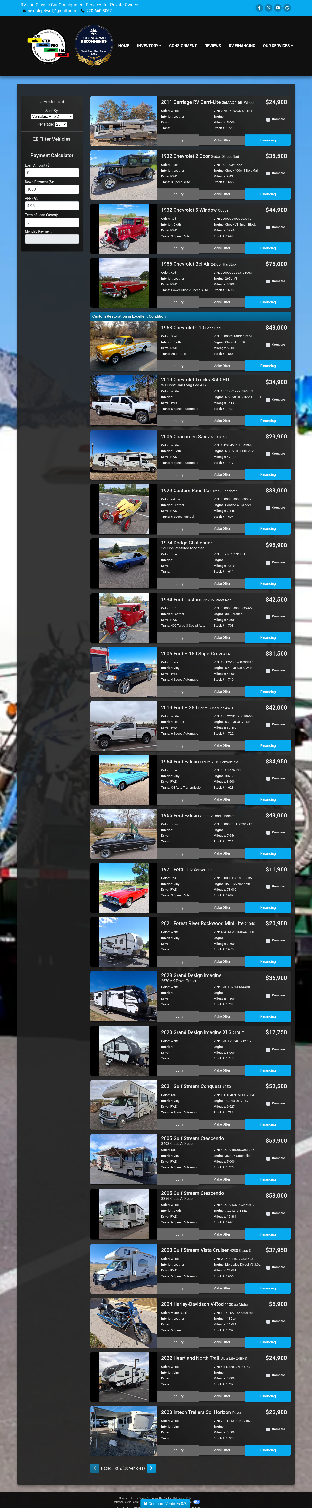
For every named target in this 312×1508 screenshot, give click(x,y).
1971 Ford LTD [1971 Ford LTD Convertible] (186, 867)
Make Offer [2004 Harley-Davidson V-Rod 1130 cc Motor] (222, 1335)
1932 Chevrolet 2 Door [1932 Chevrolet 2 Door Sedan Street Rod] (200, 156)
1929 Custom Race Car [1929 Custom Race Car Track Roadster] (199, 489)
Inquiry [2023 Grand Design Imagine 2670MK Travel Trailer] (178, 1013)
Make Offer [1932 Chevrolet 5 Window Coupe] (222, 247)
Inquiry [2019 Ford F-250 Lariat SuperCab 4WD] (178, 742)
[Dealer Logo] (48, 46)
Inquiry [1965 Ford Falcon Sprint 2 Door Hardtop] (178, 850)
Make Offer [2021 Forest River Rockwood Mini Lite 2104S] (222, 958)
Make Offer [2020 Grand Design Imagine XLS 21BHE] (222, 1066)
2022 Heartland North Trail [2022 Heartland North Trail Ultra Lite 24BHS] (204, 1352)
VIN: (217, 111)
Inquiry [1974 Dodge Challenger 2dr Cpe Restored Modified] (178, 581)
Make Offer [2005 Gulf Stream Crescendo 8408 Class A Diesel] (222, 1174)
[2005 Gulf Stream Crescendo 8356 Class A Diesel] (123, 1208)
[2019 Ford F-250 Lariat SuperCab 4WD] (123, 723)
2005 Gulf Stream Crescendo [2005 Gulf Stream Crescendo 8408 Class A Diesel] (192, 1136)
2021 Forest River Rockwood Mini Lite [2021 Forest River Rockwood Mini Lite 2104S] (208, 921)
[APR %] (52, 205)
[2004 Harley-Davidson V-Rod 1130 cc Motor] (123, 1316)
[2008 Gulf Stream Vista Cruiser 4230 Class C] (123, 1262)
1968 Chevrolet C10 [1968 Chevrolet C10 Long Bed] (191, 327)
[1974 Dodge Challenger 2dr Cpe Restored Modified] (123, 561)
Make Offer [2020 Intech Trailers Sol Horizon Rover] (222, 1443)
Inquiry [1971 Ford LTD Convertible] (178, 904)
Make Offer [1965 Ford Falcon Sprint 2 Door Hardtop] (222, 850)
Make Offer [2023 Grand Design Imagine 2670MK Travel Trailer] (222, 1013)
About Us (157, 1491)
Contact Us (170, 1491)
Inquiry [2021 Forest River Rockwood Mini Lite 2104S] (178, 958)
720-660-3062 (102, 10)
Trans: (165, 128)
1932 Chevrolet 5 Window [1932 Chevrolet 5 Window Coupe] (194, 210)
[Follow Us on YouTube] (278, 8)
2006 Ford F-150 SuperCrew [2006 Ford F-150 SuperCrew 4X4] (195, 651)
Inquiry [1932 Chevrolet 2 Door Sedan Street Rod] (178, 193)
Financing (268, 139)
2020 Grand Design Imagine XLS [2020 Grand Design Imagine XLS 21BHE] (202, 1029)
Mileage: (220, 122)
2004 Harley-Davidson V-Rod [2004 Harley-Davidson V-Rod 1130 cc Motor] (205, 1298)
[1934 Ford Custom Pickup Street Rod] (123, 615)
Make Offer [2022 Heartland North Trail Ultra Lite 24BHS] (222, 1389)
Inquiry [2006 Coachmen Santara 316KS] (178, 472)
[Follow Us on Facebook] (259, 8)
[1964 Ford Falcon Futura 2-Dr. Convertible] (123, 777)
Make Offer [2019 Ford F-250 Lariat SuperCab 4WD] (222, 742)
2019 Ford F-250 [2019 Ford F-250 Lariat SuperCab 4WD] (197, 705)
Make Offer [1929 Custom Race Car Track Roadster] (222, 526)
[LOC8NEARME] (93, 36)
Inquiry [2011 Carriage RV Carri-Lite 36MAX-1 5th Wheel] (178, 139)
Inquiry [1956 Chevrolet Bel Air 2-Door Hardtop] (178, 301)
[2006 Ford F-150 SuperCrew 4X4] (123, 669)
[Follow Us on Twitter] (268, 8)
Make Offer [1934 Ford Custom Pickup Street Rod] (222, 634)
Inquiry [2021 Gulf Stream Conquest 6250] (178, 1120)
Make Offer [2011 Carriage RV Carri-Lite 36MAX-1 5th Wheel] (222, 139)
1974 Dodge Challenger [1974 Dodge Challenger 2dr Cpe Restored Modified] (186, 543)
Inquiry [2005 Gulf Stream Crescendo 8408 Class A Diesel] (178, 1174)
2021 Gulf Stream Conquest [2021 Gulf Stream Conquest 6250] (196, 1082)
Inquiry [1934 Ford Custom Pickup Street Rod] (178, 634)
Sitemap (162, 1495)
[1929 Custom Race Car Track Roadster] (123, 507)
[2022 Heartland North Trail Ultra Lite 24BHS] (123, 1370)
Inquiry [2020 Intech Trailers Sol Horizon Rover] (178, 1443)
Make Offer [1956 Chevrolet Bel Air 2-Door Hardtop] (222, 301)
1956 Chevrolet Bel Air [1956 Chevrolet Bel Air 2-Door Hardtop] (198, 264)
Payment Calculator (51, 155)
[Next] (151, 1462)
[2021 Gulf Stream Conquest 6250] (123, 1101)
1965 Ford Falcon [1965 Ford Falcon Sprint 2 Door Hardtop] (198, 813)
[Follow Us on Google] (287, 8)
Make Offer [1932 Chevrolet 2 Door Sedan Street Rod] (222, 193)
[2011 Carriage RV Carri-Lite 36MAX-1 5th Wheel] (123, 120)
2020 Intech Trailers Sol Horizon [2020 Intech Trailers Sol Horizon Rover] (201, 1406)
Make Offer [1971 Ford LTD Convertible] (222, 904)
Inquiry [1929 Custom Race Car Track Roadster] (178, 526)
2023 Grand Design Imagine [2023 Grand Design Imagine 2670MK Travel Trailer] (191, 975)
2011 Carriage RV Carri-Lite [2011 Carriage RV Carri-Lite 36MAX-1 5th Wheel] (207, 102)
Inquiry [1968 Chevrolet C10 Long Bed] (178, 365)
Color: (165, 111)
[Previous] (94, 1462)
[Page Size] (61, 124)
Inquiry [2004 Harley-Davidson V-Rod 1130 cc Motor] (178, 1335)
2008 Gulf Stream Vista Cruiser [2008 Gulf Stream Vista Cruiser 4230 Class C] (206, 1244)
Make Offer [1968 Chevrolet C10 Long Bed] (222, 365)
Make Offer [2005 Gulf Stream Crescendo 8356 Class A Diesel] (222, 1228)
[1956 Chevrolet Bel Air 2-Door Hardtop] (123, 282)
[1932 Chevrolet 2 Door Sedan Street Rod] (123, 174)
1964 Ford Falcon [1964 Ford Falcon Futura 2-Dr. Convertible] (199, 759)
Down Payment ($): (39, 182)
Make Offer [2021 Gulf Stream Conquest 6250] (222, 1120)
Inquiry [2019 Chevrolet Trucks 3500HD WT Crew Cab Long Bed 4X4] (178, 419)
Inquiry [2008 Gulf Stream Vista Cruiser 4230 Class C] (178, 1281)
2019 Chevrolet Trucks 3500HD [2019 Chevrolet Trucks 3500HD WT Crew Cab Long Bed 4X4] (195, 382)
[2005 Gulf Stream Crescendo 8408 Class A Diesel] (123, 1155)
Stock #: (219, 128)
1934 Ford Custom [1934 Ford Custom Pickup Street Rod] (196, 597)
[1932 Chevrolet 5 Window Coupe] (123, 228)
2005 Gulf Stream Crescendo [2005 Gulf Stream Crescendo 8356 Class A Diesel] (192, 1190)
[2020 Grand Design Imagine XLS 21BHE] (123, 1047)
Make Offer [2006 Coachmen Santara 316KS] (222, 472)
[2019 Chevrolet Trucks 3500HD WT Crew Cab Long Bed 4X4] (123, 399)
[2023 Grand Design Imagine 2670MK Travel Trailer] (123, 993)
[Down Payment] (52, 189)
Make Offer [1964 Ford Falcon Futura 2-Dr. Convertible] (222, 796)
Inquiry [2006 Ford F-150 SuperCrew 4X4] (178, 688)
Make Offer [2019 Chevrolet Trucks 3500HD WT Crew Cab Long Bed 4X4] (222, 419)
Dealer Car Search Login (125, 1495)
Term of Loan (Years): (41, 215)
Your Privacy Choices (184, 1495)
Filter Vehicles (52, 139)
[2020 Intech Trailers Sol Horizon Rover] (123, 1424)
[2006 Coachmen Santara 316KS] (123, 453)
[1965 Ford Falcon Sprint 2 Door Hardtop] (123, 831)
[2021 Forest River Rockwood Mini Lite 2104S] (123, 939)
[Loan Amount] (52, 172)
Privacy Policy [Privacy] (185, 1491)
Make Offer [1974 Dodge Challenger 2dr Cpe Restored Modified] (222, 581)
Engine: (219, 116)
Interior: (167, 116)
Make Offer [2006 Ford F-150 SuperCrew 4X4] (222, 688)
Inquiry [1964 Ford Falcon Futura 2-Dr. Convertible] (178, 796)
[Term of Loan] (52, 222)
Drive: (165, 122)
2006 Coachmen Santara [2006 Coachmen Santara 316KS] (194, 435)
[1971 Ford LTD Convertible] (123, 885)
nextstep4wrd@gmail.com (53, 10)
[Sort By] (52, 116)
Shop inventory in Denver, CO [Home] (134, 1491)
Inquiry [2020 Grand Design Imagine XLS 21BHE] (178, 1066)
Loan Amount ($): (38, 165)
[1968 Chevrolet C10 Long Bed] (123, 346)
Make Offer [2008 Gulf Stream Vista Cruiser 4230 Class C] (222, 1281)
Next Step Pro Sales (94, 51)
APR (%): (31, 198)
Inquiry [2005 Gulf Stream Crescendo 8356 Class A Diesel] (178, 1228)
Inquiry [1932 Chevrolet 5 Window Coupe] (178, 247)
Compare (278, 119)
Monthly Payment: (38, 231)
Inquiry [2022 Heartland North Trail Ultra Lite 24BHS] (178, 1389)
